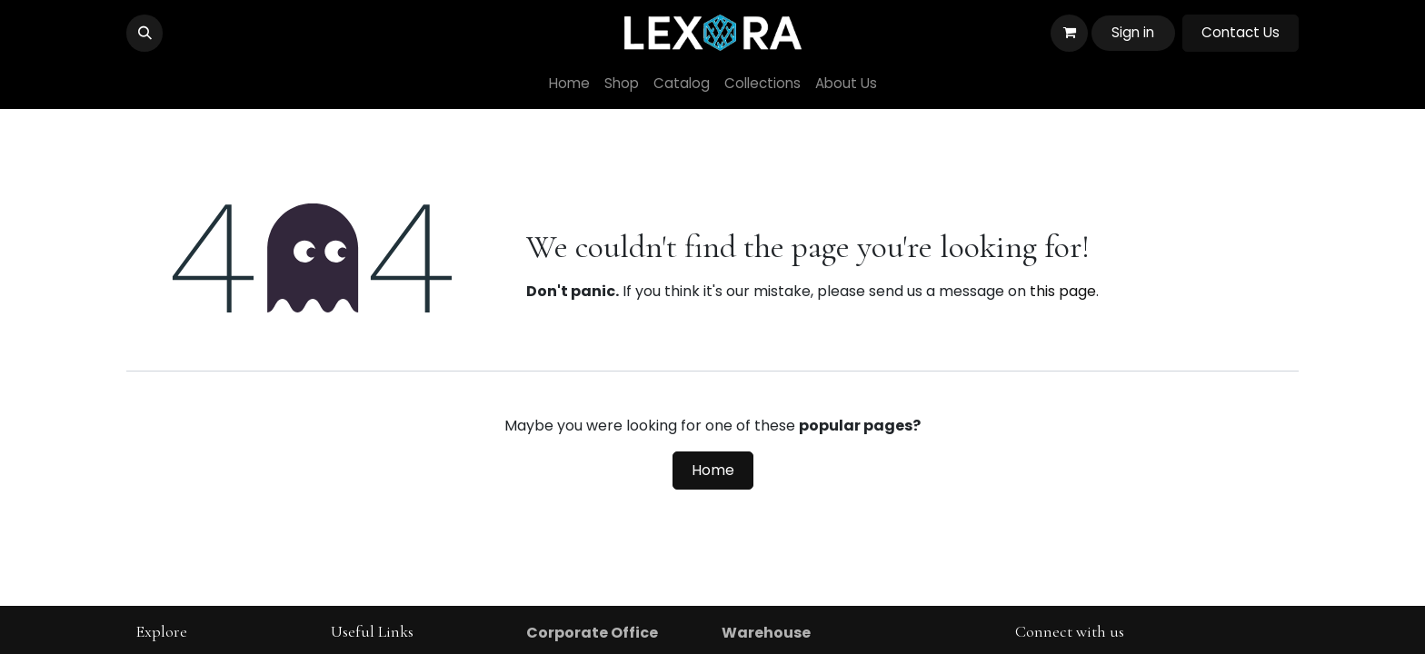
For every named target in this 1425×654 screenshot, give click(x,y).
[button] (144, 33)
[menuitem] (569, 84)
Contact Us (1240, 32)
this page (1063, 291)
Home (713, 470)
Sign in (1132, 32)
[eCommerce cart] (1069, 33)
